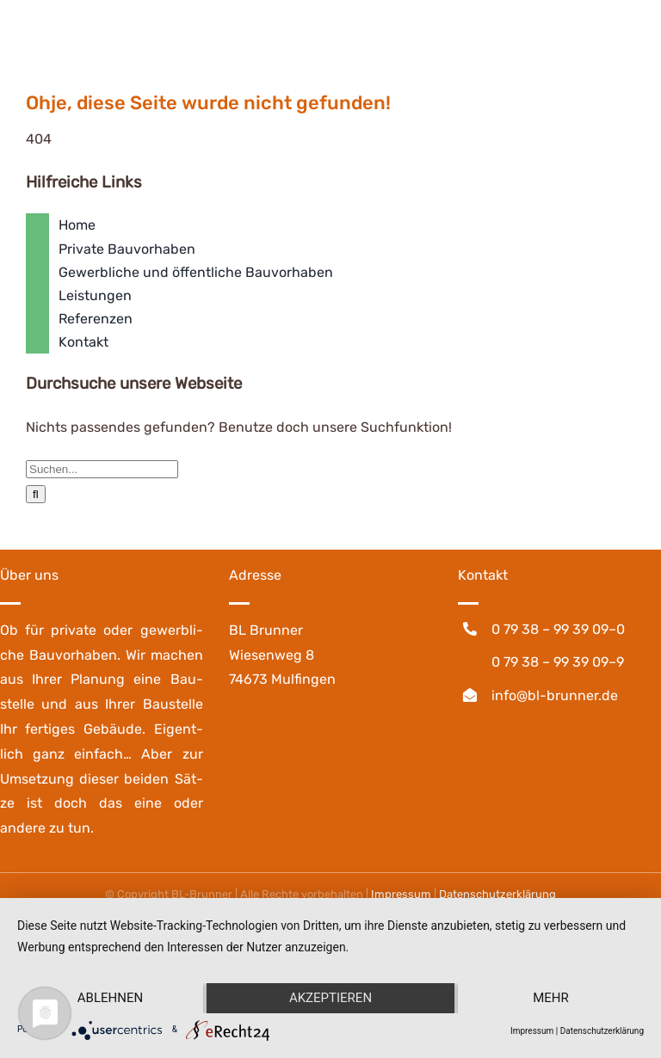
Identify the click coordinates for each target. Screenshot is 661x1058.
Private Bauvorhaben (127, 249)
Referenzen (96, 319)
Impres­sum (401, 894)
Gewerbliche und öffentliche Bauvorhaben (196, 272)
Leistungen (95, 295)
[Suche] (36, 494)
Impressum (531, 1031)
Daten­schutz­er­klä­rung (497, 894)
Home (77, 225)
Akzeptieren (330, 998)
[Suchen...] (102, 469)
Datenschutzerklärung (602, 1031)
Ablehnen (110, 998)
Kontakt (83, 342)
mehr (551, 998)
